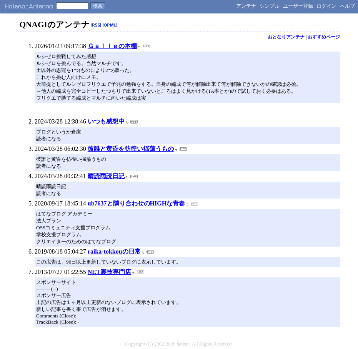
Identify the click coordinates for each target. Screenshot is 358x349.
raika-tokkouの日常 (114, 251)
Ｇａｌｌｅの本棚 (112, 46)
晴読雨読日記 (106, 176)
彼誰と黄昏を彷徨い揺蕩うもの (131, 148)
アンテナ (246, 6)
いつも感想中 (106, 121)
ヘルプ (347, 6)
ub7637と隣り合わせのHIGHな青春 (136, 203)
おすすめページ (324, 37)
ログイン (326, 6)
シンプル (270, 6)
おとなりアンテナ (286, 37)
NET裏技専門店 (109, 272)
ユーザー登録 (298, 6)
